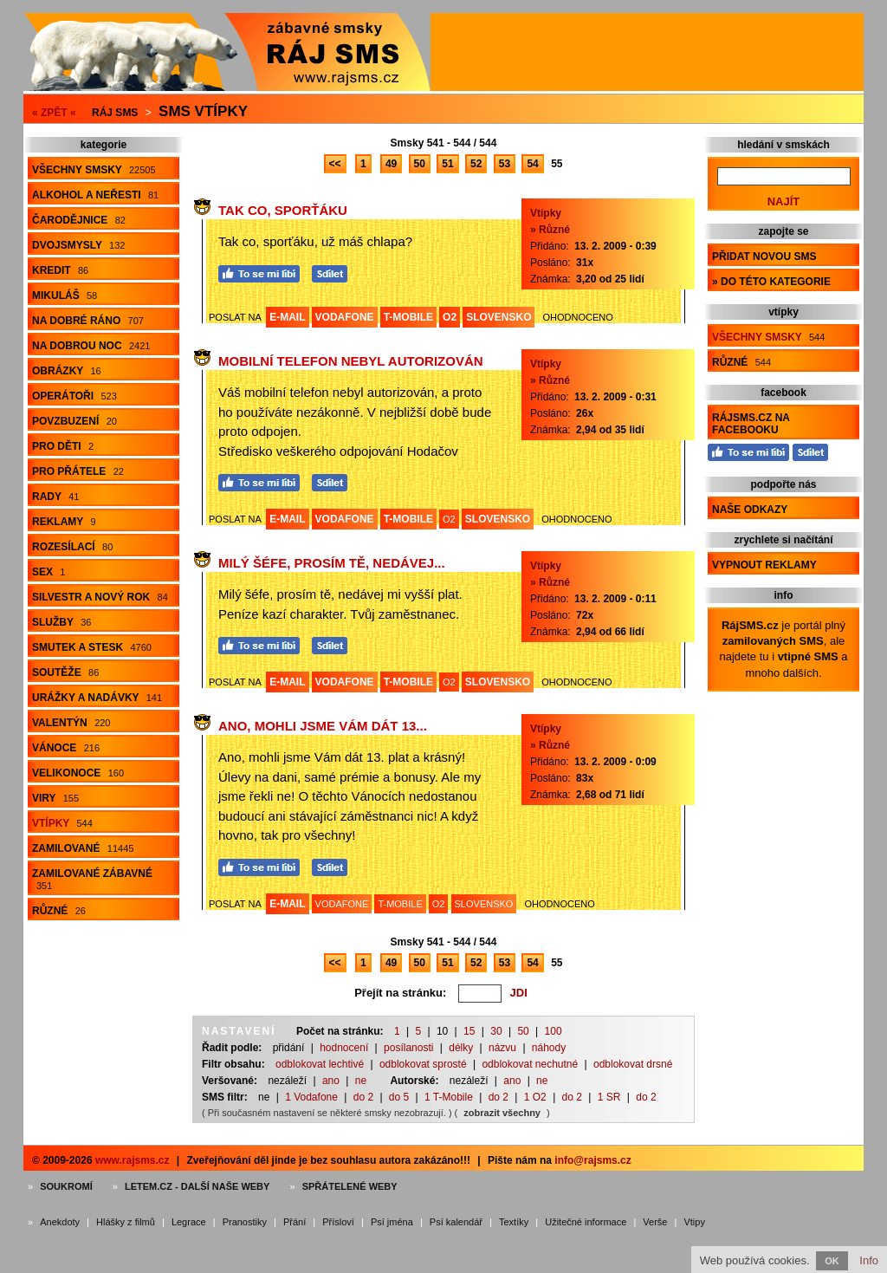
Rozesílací (72, 547)
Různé (59, 911)
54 (532, 164)
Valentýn (71, 723)
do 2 (363, 1097)
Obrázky (66, 371)
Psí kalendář (456, 1222)
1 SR (609, 1097)
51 (447, 164)
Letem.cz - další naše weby (197, 1186)
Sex (48, 572)
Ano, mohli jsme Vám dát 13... (322, 725)
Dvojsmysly (78, 245)
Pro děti (63, 446)
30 (496, 1031)
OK (832, 1261)
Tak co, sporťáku (282, 210)
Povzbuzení (74, 421)
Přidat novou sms (764, 256)
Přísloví (338, 1222)
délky (461, 1048)
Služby (61, 622)
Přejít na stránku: (400, 992)
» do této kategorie (771, 282)
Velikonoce (78, 773)
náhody (549, 1048)
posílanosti (408, 1048)
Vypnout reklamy (764, 565)
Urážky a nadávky (97, 698)
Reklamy (64, 522)
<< (335, 164)
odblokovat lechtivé (319, 1064)
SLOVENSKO (498, 317)
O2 (449, 317)
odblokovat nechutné (530, 1064)
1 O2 (535, 1097)
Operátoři (74, 396)
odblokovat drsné (632, 1064)
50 (419, 164)
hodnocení (344, 1048)
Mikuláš (64, 295)
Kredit (60, 270)
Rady (55, 496)
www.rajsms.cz (132, 1160)
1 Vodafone (311, 1097)
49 (391, 164)
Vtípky (62, 823)
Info (868, 1260)
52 (476, 164)
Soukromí (66, 1186)
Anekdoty (60, 1222)
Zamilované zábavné (92, 879)
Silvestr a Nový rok (100, 597)
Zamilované (82, 848)
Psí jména (392, 1222)
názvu (502, 1048)
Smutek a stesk (92, 647)
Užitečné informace (585, 1222)
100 (553, 1031)
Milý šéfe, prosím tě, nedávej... (331, 562)
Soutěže (65, 672)
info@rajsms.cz (592, 1160)
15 (469, 1031)
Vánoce (66, 748)
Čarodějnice (79, 220)
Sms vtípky (203, 111)
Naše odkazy (749, 509)
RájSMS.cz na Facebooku (751, 424)
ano (331, 1081)
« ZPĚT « (54, 113)
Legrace (189, 1222)
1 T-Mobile (448, 1097)
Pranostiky (245, 1222)
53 (504, 164)
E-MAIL (287, 317)
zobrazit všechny (502, 1112)
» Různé (550, 230)
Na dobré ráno (88, 321)
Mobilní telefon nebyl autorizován (350, 361)
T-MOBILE (408, 317)
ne (360, 1081)
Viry (55, 798)
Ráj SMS (115, 113)
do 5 (399, 1097)
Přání (294, 1222)
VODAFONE (344, 317)
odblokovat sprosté (423, 1064)
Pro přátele (78, 471)
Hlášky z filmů (125, 1222)
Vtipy (693, 1222)
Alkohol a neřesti (95, 195)
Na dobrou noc (91, 346)
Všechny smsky (94, 170)
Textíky (513, 1222)
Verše (655, 1222)
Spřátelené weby (350, 1186)
